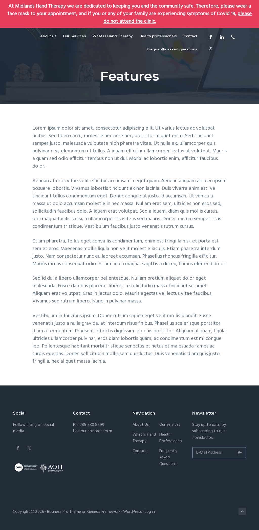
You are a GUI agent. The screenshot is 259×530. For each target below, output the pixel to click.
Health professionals (170, 438)
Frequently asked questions (168, 457)
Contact (140, 451)
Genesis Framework (103, 511)
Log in (150, 511)
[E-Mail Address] (219, 452)
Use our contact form (92, 431)
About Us (141, 425)
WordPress (132, 511)
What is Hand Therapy (144, 438)
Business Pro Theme (64, 511)
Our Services (169, 425)
